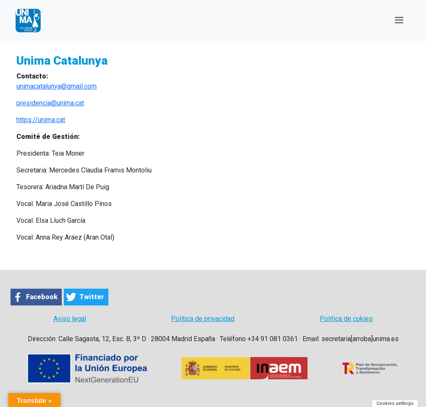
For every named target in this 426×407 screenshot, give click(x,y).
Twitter (91, 297)
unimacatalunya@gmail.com (56, 86)
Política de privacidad (202, 319)
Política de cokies (346, 319)
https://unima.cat (40, 120)
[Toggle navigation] (399, 20)
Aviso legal (69, 319)
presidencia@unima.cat (50, 103)
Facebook (42, 297)
